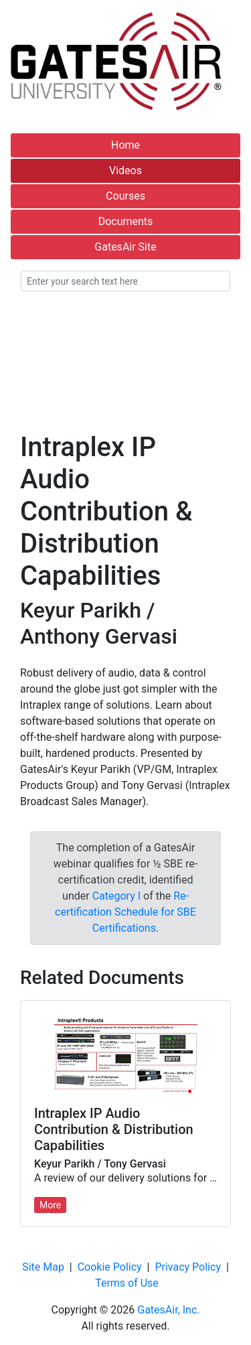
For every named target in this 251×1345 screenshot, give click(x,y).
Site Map (43, 1267)
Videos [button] (125, 170)
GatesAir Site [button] (125, 246)
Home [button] (125, 145)
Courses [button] (125, 196)
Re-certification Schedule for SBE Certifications (125, 912)
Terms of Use (127, 1283)
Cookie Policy (110, 1267)
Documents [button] (125, 221)
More (50, 1205)
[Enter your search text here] (125, 281)
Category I (116, 896)
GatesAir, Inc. (168, 1309)
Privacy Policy (188, 1267)
